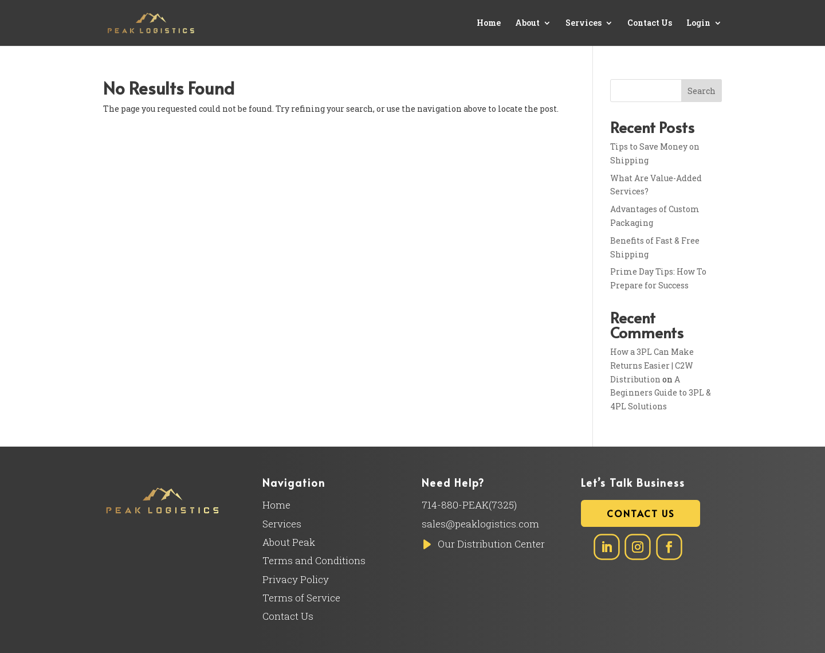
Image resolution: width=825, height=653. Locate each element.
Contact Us (649, 23)
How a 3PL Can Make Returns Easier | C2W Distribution (652, 365)
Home (489, 23)
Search (702, 90)
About (527, 23)
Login (698, 23)
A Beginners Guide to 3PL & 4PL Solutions (660, 393)
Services (583, 23)
